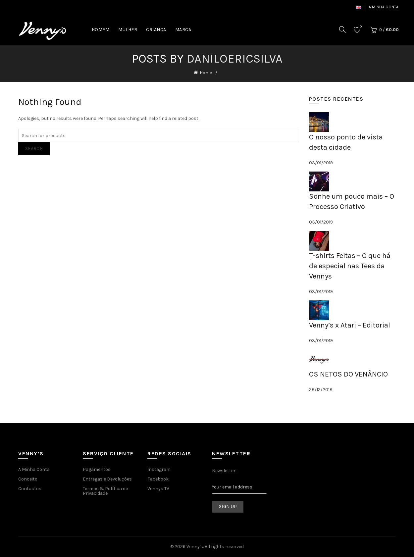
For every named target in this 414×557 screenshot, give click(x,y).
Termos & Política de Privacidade (105, 491)
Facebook (158, 479)
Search (34, 148)
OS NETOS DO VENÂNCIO (348, 374)
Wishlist (360, 27)
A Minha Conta (34, 469)
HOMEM (101, 29)
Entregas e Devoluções (107, 479)
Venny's (194, 546)
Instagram (159, 469)
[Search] (342, 29)
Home (206, 73)
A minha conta (384, 7)
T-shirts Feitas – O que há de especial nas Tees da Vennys (349, 265)
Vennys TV (158, 488)
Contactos (29, 488)
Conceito (27, 479)
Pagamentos (97, 469)
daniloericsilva (234, 59)
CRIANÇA (156, 29)
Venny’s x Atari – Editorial (349, 325)
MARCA (183, 29)
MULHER (127, 29)
